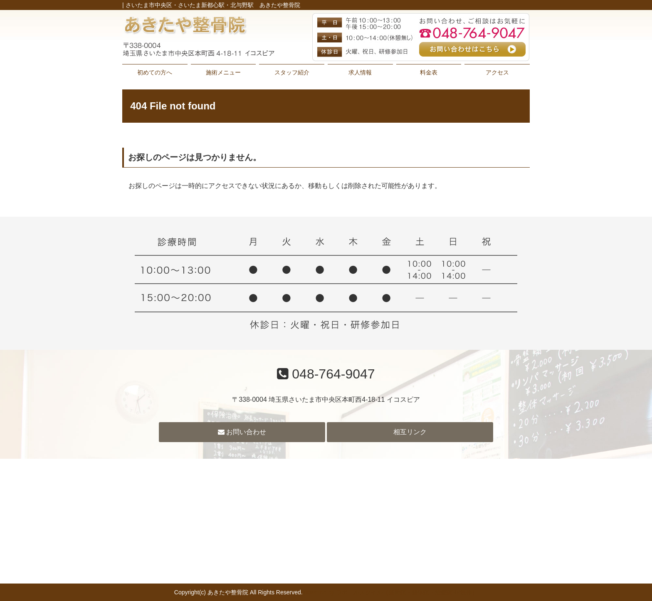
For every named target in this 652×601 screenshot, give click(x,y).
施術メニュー (223, 72)
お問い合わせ (242, 431)
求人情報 (360, 72)
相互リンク (410, 431)
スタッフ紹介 (291, 72)
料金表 (428, 72)
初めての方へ (154, 72)
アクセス (497, 72)
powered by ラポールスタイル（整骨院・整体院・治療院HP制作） (391, 592)
